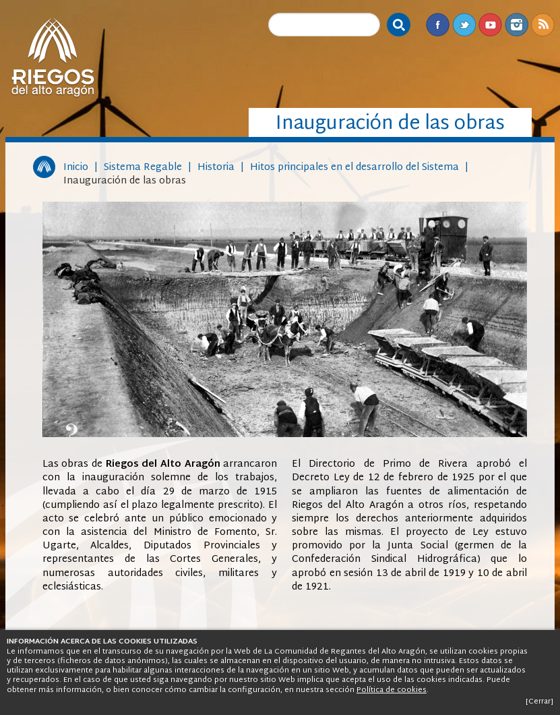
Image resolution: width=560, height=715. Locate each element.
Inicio (75, 168)
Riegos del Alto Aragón (52, 57)
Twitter (464, 24)
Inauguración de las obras (124, 181)
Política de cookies (391, 690)
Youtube (490, 24)
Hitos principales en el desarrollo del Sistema (354, 168)
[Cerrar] (539, 701)
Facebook (437, 24)
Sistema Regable (143, 168)
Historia (216, 168)
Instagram (516, 24)
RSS (543, 24)
